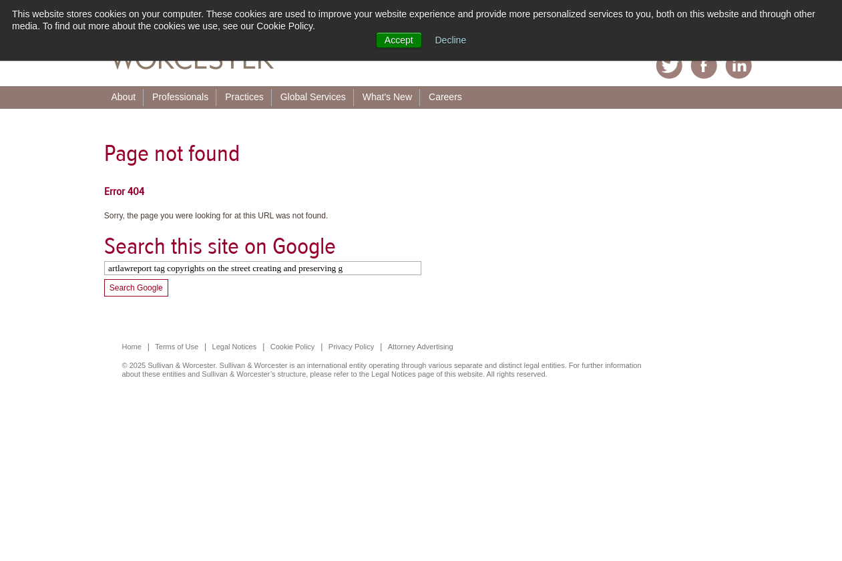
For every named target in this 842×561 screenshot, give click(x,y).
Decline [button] (451, 40)
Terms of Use (176, 347)
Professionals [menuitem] (180, 96)
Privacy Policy (351, 347)
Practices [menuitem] (244, 96)
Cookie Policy (292, 347)
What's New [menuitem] (387, 96)
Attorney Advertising (420, 347)
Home (132, 347)
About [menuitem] (124, 96)
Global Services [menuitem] (313, 96)
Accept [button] (399, 40)
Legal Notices (234, 347)
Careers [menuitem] (445, 96)
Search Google (136, 288)
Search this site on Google (220, 246)
